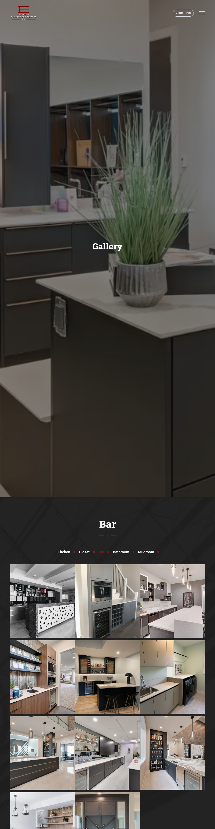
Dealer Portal (183, 13)
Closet (84, 552)
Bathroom (121, 552)
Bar (101, 552)
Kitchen (64, 552)
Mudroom (146, 552)
